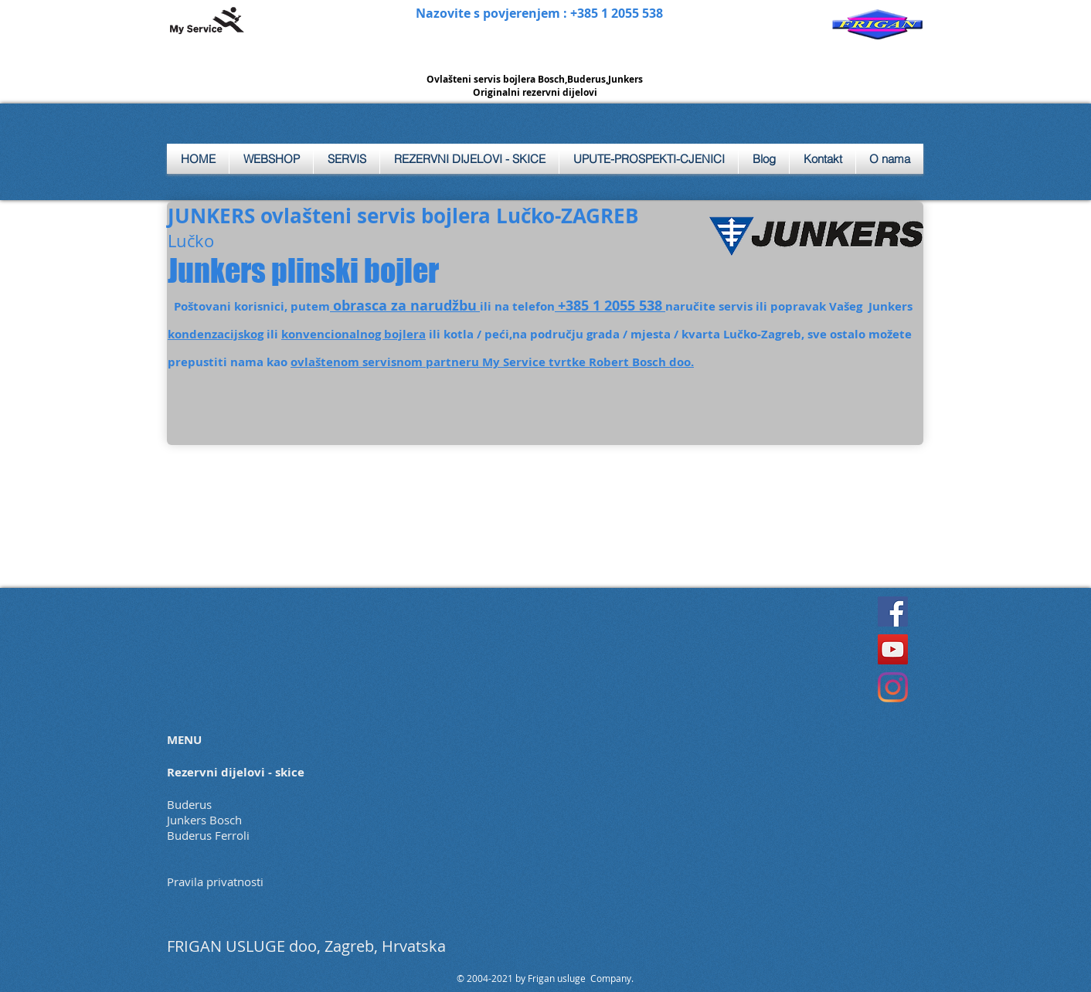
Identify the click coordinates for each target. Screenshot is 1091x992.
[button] (346, 159)
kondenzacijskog (215, 334)
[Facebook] (893, 611)
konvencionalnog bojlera (353, 334)
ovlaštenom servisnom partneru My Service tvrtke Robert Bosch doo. (492, 362)
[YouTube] (893, 649)
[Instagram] (893, 687)
